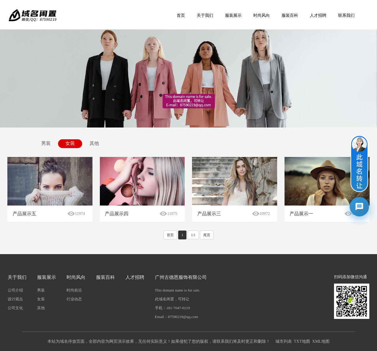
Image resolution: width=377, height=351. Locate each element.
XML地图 (321, 341)
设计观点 (15, 299)
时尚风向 (261, 15)
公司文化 (15, 308)
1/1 (193, 235)
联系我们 (346, 15)
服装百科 (290, 15)
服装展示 (233, 15)
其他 (94, 143)
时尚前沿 (74, 290)
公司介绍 (15, 290)
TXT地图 (302, 341)
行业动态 (74, 299)
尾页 (206, 235)
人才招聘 (318, 15)
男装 (46, 143)
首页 (181, 15)
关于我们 (205, 15)
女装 (70, 143)
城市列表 (283, 341)
